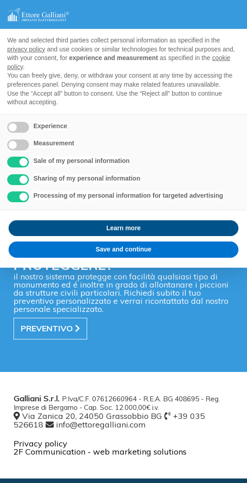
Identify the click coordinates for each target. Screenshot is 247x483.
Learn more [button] (123, 228)
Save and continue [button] (124, 249)
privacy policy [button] (26, 49)
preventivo (50, 328)
